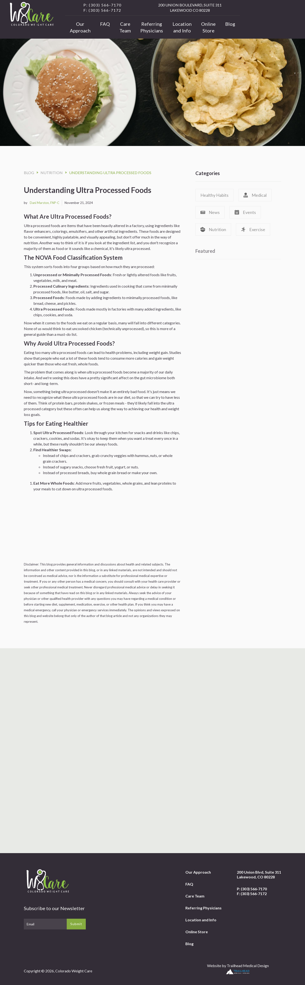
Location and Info (182, 27)
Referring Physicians (151, 27)
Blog (230, 24)
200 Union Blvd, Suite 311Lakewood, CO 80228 (259, 874)
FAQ (105, 24)
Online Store (208, 27)
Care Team (125, 27)
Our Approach (80, 27)
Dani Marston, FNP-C (44, 203)
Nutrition (52, 172)
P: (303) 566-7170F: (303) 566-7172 (252, 891)
